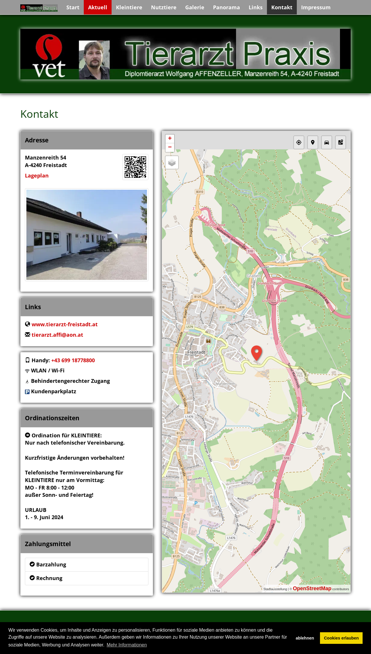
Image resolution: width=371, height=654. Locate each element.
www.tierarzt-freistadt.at (65, 324)
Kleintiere (129, 7)
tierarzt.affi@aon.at (57, 334)
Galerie (194, 7)
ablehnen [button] (305, 638)
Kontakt (281, 7)
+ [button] (170, 139)
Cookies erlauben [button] (341, 638)
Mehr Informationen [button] (127, 644)
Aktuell (97, 7)
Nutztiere (164, 7)
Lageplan (37, 175)
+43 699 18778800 (73, 360)
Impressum (316, 7)
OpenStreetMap (312, 588)
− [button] (170, 147)
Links (256, 7)
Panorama (226, 7)
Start (72, 7)
